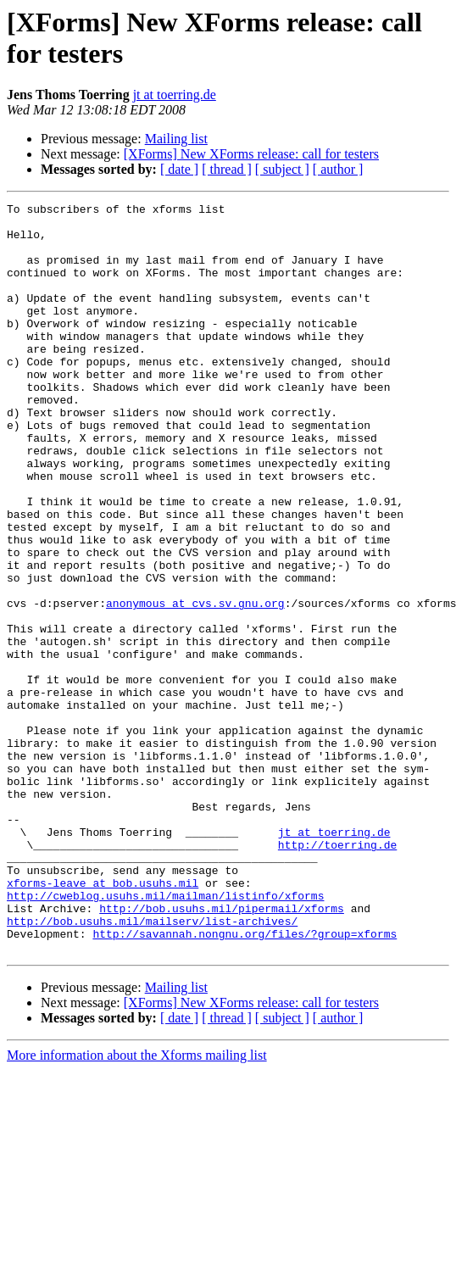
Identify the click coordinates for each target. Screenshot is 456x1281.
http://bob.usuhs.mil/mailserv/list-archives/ (152, 1065)
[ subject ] (282, 169)
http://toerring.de (337, 974)
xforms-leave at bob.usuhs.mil (102, 1020)
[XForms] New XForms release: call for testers (251, 154)
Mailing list (176, 138)
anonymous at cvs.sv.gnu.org (195, 684)
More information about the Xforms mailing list (137, 1205)
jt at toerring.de (174, 94)
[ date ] (179, 169)
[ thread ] (227, 169)
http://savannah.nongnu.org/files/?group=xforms (244, 1081)
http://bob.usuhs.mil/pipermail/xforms (221, 1050)
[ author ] (338, 169)
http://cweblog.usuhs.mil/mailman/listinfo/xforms (165, 1035)
